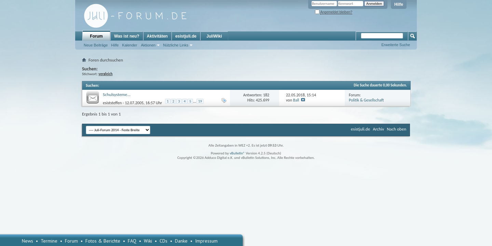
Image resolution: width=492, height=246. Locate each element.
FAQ (132, 241)
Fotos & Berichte (102, 241)
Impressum (206, 241)
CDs (163, 241)
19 (200, 101)
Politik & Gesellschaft (366, 100)
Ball (296, 100)
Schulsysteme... (117, 94)
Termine (49, 241)
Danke (181, 241)
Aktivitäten (157, 36)
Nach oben (396, 129)
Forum (96, 36)
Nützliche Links (175, 45)
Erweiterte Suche (395, 45)
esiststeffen (112, 102)
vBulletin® (237, 153)
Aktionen (148, 45)
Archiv (378, 129)
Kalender (129, 45)
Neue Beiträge (96, 45)
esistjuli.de (185, 36)
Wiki (148, 241)
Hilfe (398, 4)
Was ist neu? (126, 36)
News (27, 241)
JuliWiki (214, 36)
